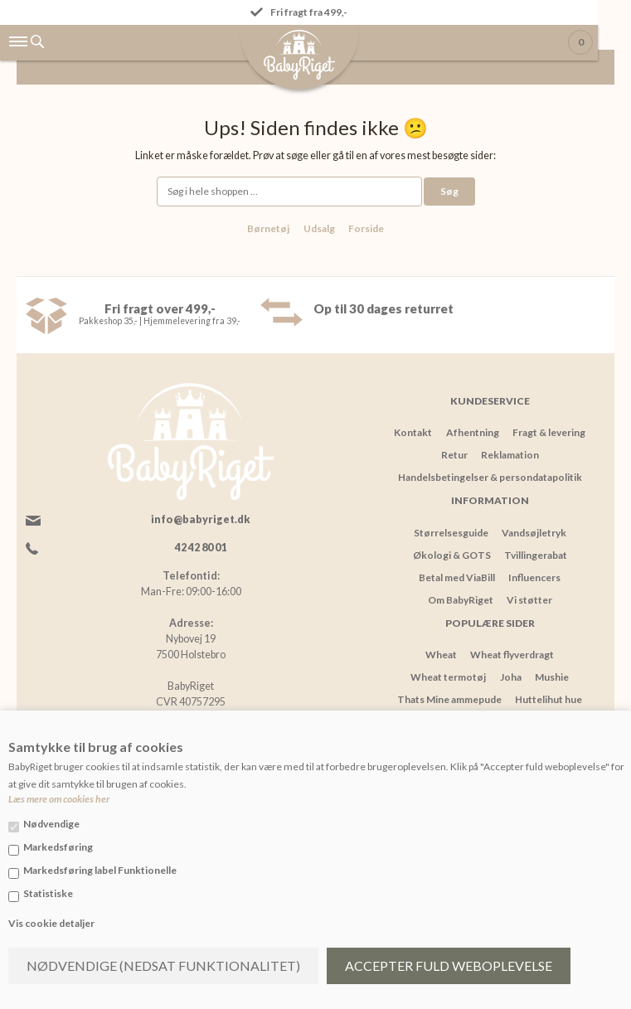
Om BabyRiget (460, 600)
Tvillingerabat (535, 555)
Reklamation (510, 455)
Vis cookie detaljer (51, 923)
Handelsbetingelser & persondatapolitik (490, 477)
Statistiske (48, 893)
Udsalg (319, 228)
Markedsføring (58, 847)
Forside (366, 228)
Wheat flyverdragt (512, 654)
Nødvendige (51, 823)
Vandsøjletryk (534, 532)
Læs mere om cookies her (58, 799)
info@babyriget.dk (200, 519)
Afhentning (472, 432)
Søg (449, 191)
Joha (511, 677)
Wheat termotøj (448, 677)
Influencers (534, 577)
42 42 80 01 (200, 547)
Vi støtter (529, 600)
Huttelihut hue (548, 699)
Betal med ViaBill (457, 577)
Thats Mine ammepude (449, 699)
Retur (454, 455)
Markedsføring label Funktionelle (100, 870)
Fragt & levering (548, 432)
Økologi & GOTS (452, 555)
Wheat (441, 654)
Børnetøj (268, 228)
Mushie (552, 677)
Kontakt (413, 432)
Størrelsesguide (451, 532)
